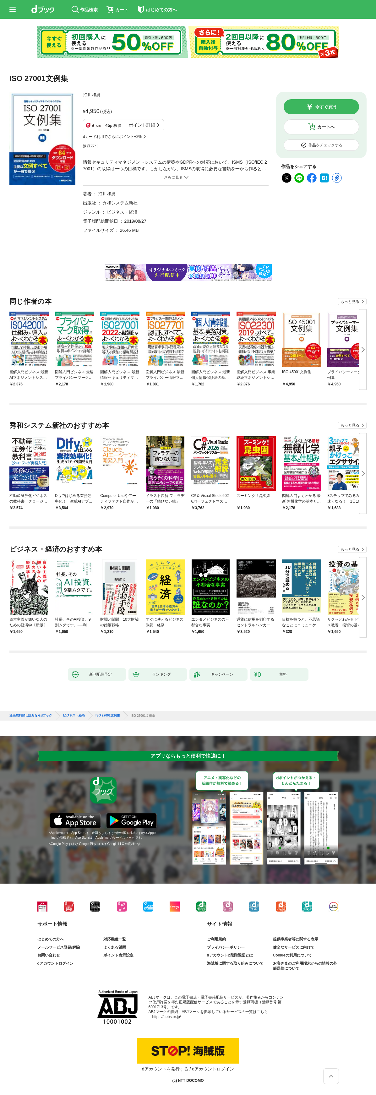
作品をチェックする (325, 145)
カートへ (326, 126)
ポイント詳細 (142, 125)
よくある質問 (114, 947)
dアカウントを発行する (165, 1068)
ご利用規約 (216, 939)
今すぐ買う (326, 106)
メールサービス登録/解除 (58, 947)
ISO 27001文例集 (107, 715)
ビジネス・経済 (122, 212)
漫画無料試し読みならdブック (30, 715)
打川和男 (92, 94)
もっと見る (350, 301)
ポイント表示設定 (118, 955)
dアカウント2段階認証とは (230, 955)
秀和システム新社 (120, 202)
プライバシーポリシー (226, 947)
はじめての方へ (50, 939)
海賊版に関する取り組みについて (235, 963)
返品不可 (90, 146)
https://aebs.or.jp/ (166, 1017)
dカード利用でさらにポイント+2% (112, 136)
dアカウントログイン (55, 963)
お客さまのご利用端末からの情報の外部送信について (305, 966)
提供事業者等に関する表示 (295, 939)
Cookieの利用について (292, 955)
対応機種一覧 (114, 939)
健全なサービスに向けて (293, 947)
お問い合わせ (48, 955)
